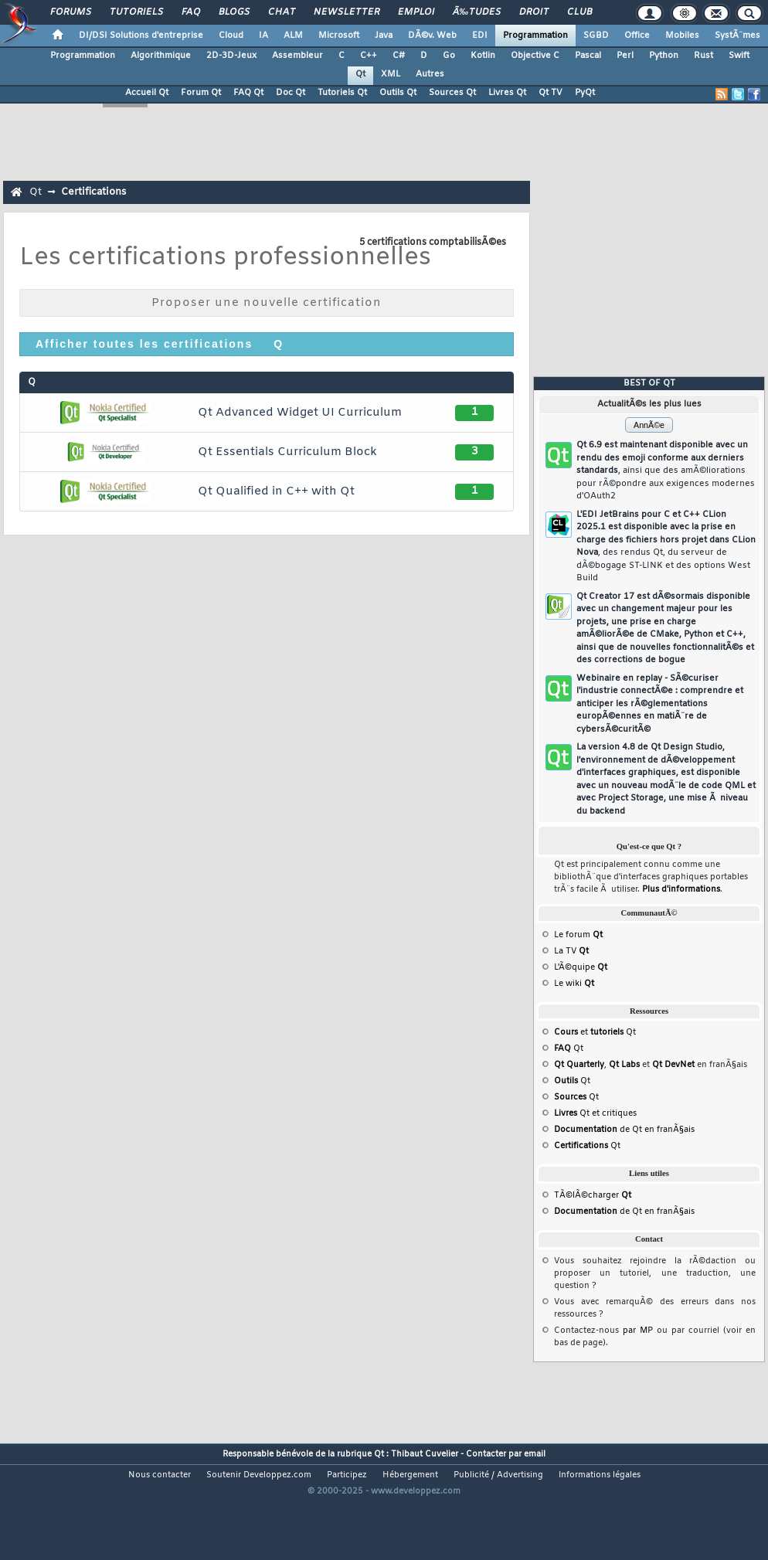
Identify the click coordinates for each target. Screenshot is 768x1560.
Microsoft (338, 35)
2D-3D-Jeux (231, 55)
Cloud (231, 35)
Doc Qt (290, 92)
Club (579, 12)
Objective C (535, 55)
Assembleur (297, 55)
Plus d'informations (681, 889)
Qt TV (550, 92)
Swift (739, 55)
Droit (534, 12)
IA (263, 35)
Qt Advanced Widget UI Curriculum (300, 412)
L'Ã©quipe (580, 967)
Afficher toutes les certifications (144, 344)
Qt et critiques (595, 1113)
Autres (430, 74)
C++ (368, 55)
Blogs (234, 12)
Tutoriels (136, 12)
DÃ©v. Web (432, 35)
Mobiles (682, 35)
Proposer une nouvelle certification (266, 303)
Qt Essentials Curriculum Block (287, 452)
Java (383, 35)
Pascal (588, 55)
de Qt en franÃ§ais (624, 1129)
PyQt (585, 92)
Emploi (416, 12)
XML (390, 74)
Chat (282, 12)
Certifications (93, 192)
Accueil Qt (146, 92)
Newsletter (346, 12)
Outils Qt (397, 92)
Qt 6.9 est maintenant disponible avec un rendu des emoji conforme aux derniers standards (665, 470)
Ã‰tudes (476, 12)
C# (398, 55)
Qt (360, 74)
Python (663, 55)
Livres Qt (507, 92)
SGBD (596, 35)
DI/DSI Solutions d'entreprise (141, 35)
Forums (71, 12)
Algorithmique (161, 55)
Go (449, 55)
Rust (703, 55)
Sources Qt (452, 92)
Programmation (535, 35)
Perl (625, 55)
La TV (571, 951)
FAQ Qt (248, 92)
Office (637, 35)
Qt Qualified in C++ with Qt (276, 491)
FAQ (191, 12)
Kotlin (483, 55)
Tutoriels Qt (342, 92)
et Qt (595, 1032)
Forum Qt (201, 92)
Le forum (578, 935)
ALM (293, 35)
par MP (638, 1330)
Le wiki (574, 983)
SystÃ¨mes (737, 35)
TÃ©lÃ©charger (592, 1195)
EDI (480, 35)
